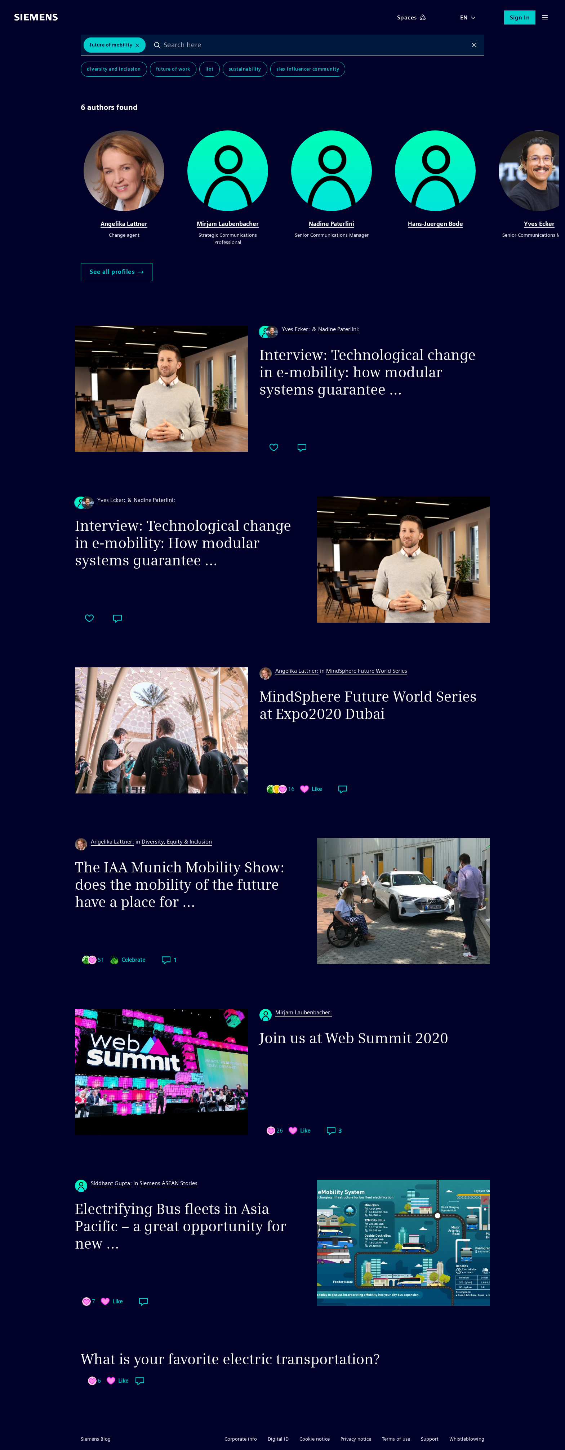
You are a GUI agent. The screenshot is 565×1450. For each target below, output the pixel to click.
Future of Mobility (111, 45)
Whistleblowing (466, 1439)
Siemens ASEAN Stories (168, 1183)
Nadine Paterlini (331, 224)
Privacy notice (356, 1439)
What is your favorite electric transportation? (230, 1359)
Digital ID (278, 1439)
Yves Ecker (539, 224)
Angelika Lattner (124, 224)
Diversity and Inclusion (114, 69)
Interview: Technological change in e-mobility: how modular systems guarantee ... (367, 372)
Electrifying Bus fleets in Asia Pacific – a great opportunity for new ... (180, 1226)
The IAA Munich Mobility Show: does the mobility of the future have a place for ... (180, 885)
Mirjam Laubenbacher (228, 224)
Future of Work (173, 69)
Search (157, 45)
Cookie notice (314, 1439)
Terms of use (396, 1439)
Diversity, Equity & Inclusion (177, 841)
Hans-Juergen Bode (435, 224)
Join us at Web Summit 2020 (353, 1038)
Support (430, 1439)
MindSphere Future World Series (366, 670)
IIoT (209, 69)
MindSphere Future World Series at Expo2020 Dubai (368, 705)
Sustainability (245, 69)
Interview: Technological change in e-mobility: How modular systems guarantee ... (183, 543)
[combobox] (315, 45)
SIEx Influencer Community (307, 69)
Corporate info (240, 1439)
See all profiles (116, 271)
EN (464, 17)
